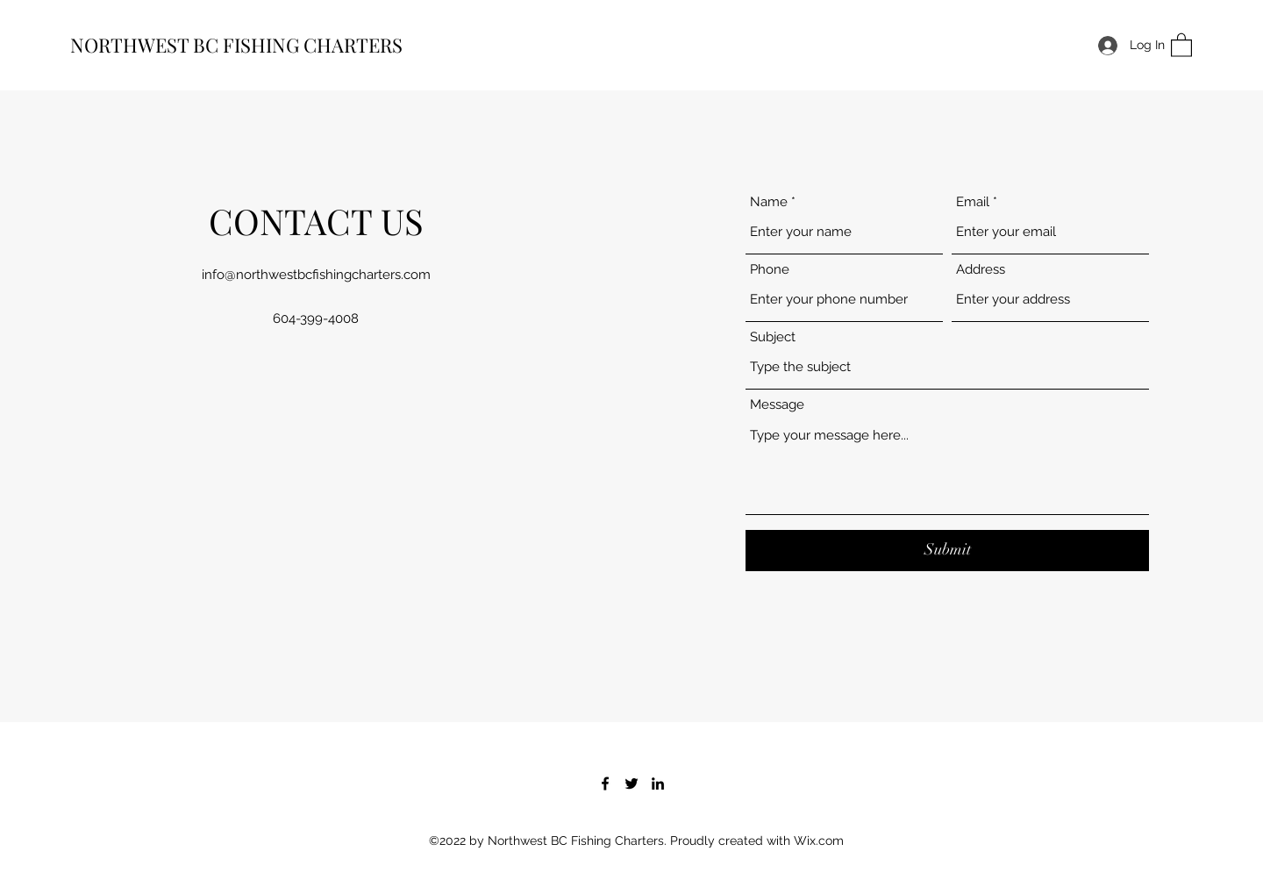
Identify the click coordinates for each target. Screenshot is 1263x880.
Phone (769, 269)
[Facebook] (605, 783)
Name (769, 202)
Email (972, 202)
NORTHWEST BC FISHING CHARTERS (236, 45)
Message (777, 404)
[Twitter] (631, 783)
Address (980, 269)
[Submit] (947, 550)
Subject (773, 337)
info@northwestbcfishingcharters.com (316, 275)
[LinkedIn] (658, 783)
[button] (1181, 44)
